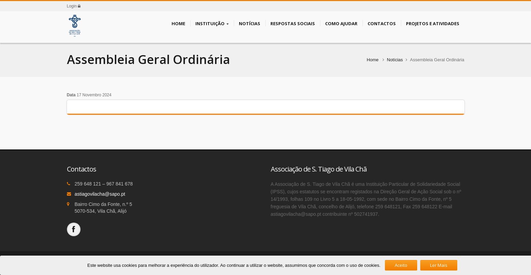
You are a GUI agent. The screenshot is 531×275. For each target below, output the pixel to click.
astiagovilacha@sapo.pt (100, 194)
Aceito (401, 265)
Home (178, 23)
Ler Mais (438, 265)
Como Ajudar (341, 23)
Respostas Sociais (292, 23)
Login (74, 6)
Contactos (381, 23)
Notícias (249, 23)
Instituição (212, 23)
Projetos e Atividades (432, 23)
